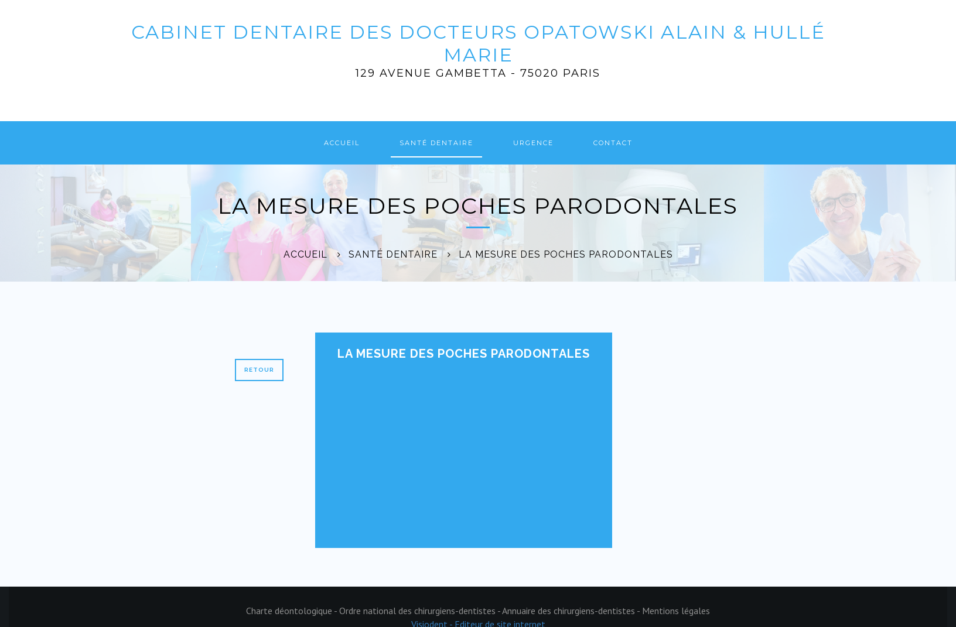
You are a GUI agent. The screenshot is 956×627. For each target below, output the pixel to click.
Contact (613, 143)
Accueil (342, 143)
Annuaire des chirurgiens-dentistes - (572, 610)
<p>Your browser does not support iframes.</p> (442, 451)
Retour (259, 369)
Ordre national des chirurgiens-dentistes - (420, 610)
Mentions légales (676, 610)
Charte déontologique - (292, 610)
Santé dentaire (436, 143)
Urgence (533, 143)
